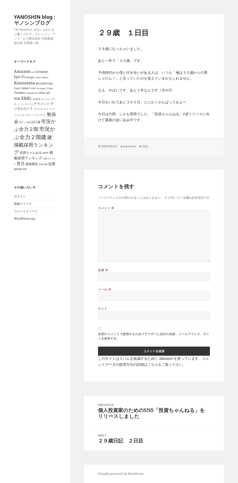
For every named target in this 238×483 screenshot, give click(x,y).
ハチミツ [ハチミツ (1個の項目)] (29, 115)
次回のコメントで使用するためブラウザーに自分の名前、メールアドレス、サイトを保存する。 (153, 336)
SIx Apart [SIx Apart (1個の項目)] (41, 88)
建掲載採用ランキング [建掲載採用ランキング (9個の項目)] (33, 144)
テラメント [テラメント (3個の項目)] (42, 103)
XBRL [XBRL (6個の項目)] (26, 98)
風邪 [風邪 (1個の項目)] (25, 169)
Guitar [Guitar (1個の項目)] (38, 77)
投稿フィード (23, 204)
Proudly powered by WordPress (121, 474)
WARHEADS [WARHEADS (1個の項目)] (32, 93)
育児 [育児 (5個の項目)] (21, 163)
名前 (103, 270)
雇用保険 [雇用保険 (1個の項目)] (18, 169)
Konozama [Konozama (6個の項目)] (24, 83)
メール (104, 289)
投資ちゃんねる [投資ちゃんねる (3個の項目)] (31, 152)
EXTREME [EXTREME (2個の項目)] (41, 72)
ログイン (20, 196)
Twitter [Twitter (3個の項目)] (19, 93)
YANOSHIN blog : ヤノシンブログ (34, 19)
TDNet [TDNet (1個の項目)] (49, 88)
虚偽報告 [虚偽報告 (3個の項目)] (31, 164)
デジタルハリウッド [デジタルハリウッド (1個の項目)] (43, 109)
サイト (102, 309)
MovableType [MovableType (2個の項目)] (44, 83)
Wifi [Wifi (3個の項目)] (17, 98)
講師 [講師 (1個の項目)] (46, 164)
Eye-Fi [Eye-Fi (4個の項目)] (19, 77)
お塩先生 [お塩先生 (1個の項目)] (37, 99)
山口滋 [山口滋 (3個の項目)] (35, 122)
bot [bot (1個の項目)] (33, 72)
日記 (145, 146)
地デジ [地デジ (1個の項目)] (22, 122)
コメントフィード (26, 211)
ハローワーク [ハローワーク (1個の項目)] (40, 115)
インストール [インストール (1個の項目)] (27, 104)
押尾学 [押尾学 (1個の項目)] (46, 153)
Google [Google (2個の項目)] (29, 77)
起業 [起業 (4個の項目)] (51, 163)
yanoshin (129, 146)
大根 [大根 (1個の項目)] (28, 122)
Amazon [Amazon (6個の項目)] (22, 71)
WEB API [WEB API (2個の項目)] (44, 93)
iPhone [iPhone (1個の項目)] (45, 77)
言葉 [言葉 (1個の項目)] (41, 164)
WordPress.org (24, 219)
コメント (106, 208)
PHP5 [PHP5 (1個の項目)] (33, 88)
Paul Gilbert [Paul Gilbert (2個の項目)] (22, 88)
